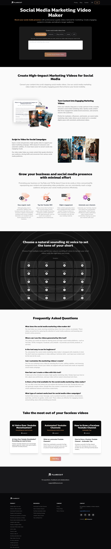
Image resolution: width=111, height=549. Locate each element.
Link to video (13, 529)
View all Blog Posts (37, 517)
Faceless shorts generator (16, 513)
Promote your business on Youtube (18, 515)
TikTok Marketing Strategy (39, 513)
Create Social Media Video (55, 55)
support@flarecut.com (85, 511)
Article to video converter (15, 508)
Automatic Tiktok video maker (16, 527)
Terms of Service (60, 511)
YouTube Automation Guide (39, 511)
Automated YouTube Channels (40, 506)
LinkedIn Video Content (38, 515)
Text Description (40, 34)
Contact (86, 2)
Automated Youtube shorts (16, 511)
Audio (68, 34)
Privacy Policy (60, 508)
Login (97, 2)
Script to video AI (14, 533)
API (74, 34)
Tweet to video (13, 531)
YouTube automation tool (15, 536)
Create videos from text (15, 506)
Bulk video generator (14, 547)
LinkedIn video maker (15, 522)
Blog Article (60, 34)
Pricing (76, 2)
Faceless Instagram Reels (15, 524)
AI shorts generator (14, 540)
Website (50, 34)
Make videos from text (15, 538)
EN (92, 2)
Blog (81, 2)
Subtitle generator (14, 542)
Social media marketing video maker (18, 520)
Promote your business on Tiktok (17, 517)
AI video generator (14, 545)
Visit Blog (55, 459)
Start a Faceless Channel (38, 508)
